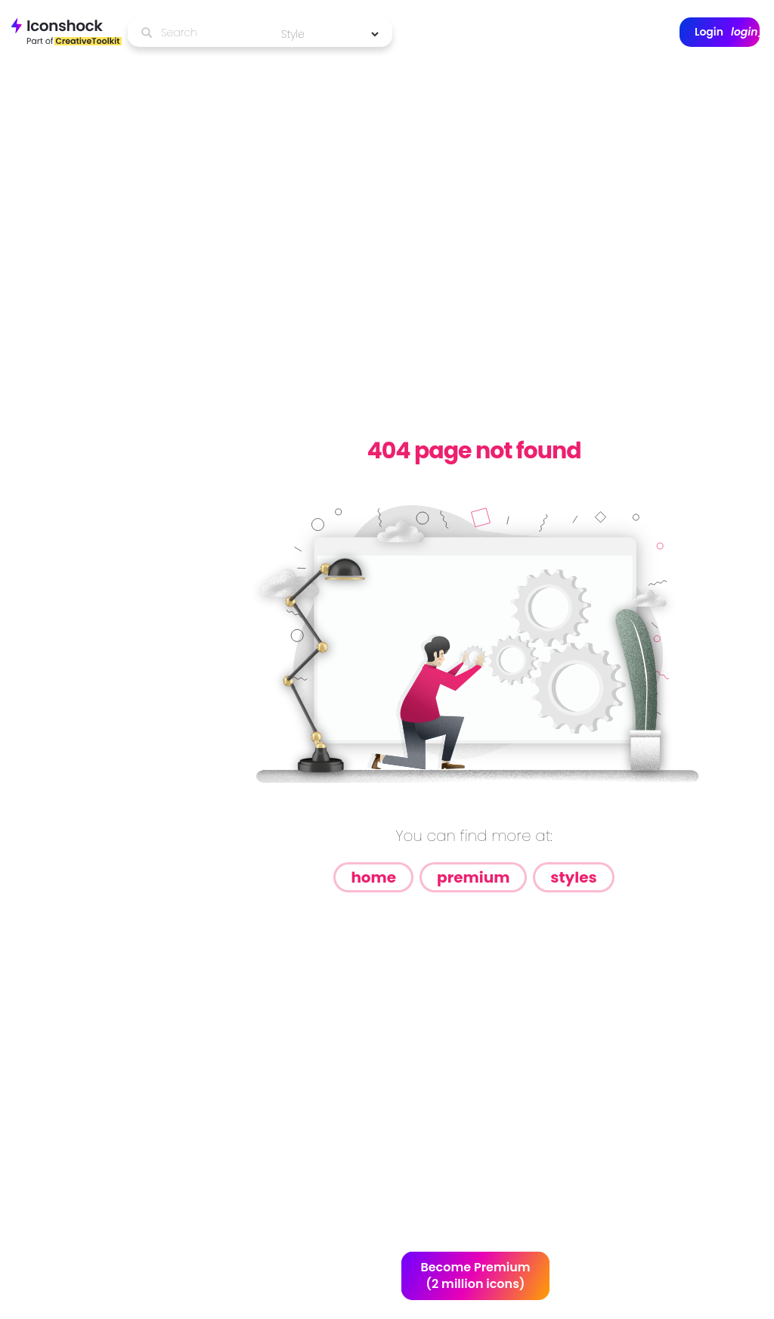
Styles (573, 877)
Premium (473, 877)
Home (373, 877)
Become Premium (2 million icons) (475, 1276)
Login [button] (727, 32)
